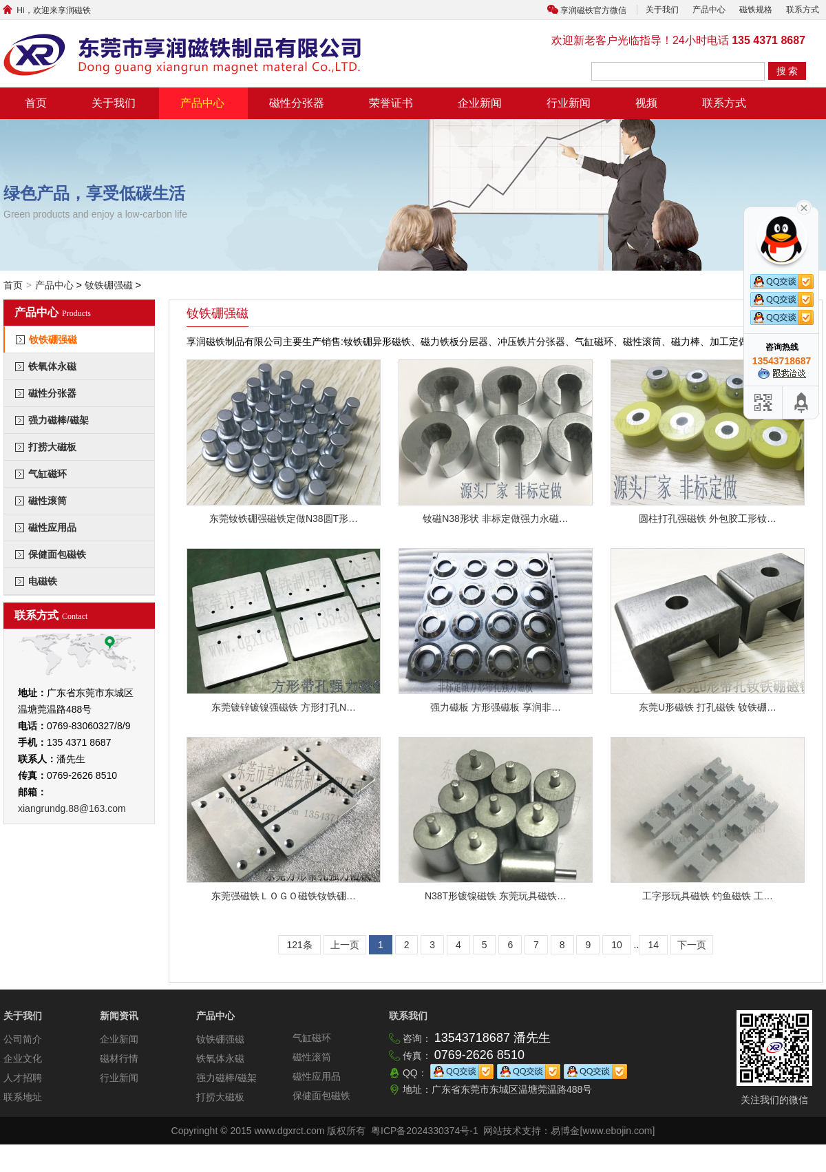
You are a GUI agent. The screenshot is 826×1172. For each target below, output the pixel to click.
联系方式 (802, 9)
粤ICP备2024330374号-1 (424, 1130)
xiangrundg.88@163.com (72, 808)
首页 (36, 103)
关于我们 (662, 9)
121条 (299, 944)
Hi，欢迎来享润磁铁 (45, 10)
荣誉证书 (391, 103)
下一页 (691, 944)
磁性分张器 (296, 103)
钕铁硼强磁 (109, 285)
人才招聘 (22, 1077)
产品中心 (709, 9)
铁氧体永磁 (52, 366)
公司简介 (22, 1039)
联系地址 (22, 1096)
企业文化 (22, 1058)
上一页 (344, 944)
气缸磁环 (47, 473)
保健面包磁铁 (57, 554)
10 (616, 944)
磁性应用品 (52, 527)
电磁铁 (42, 581)
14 (653, 944)
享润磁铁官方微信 (593, 10)
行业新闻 (569, 103)
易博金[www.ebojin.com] (603, 1130)
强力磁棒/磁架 (58, 420)
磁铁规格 (755, 9)
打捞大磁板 (52, 446)
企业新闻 (480, 103)
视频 (646, 103)
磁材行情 (119, 1058)
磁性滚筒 (47, 500)
